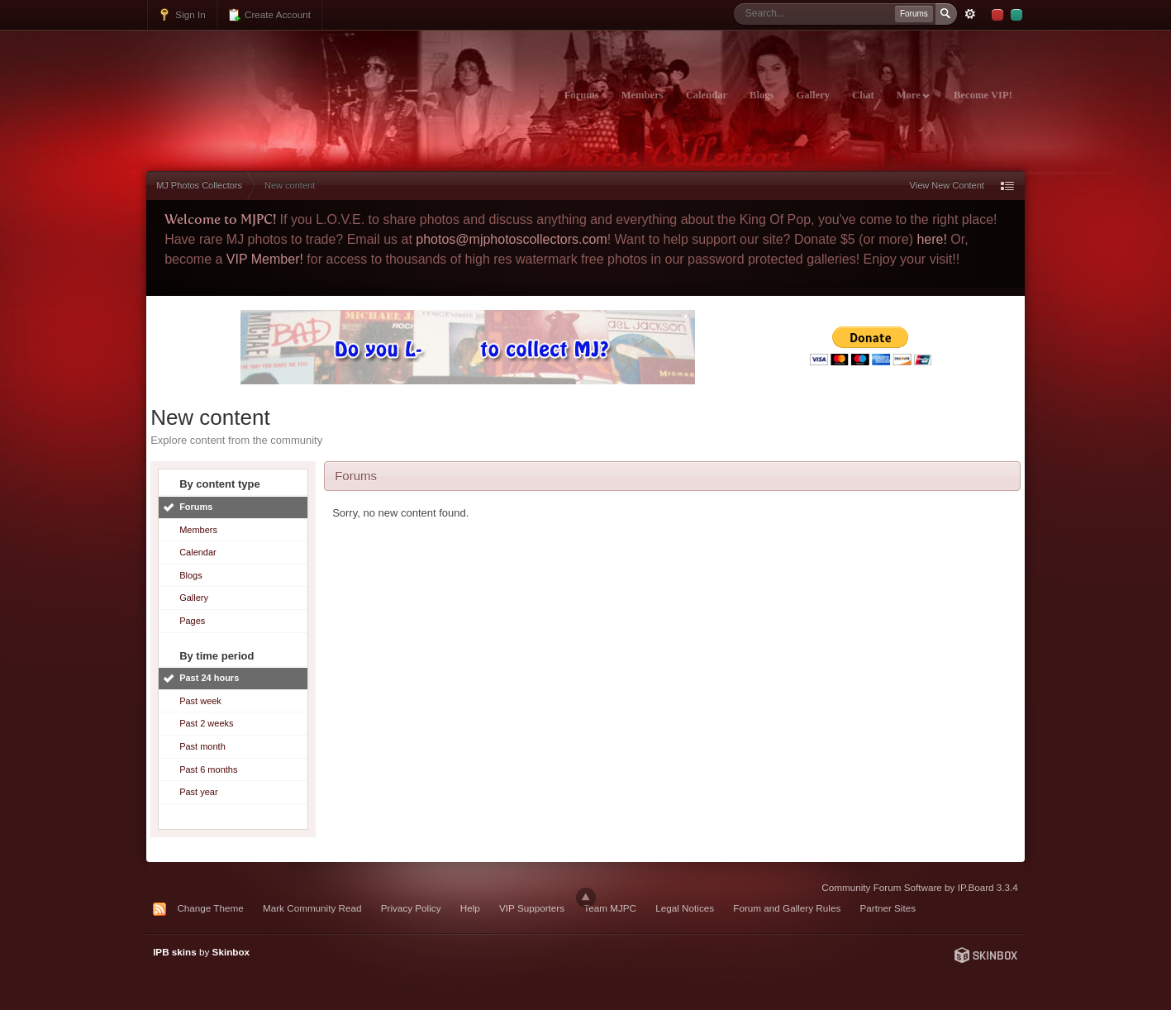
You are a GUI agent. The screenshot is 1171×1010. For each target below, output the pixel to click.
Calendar (706, 95)
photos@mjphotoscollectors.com (511, 239)
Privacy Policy (411, 908)
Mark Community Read (312, 908)
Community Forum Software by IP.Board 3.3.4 (919, 887)
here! (931, 239)
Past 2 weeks (206, 723)
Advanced (970, 14)
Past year (198, 792)
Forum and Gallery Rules (786, 908)
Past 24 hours (209, 678)
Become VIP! (983, 95)
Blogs (762, 95)
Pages (192, 621)
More (913, 95)
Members (642, 95)
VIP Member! (264, 259)
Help (470, 908)
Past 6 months (208, 769)
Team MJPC (609, 908)
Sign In (182, 14)
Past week (200, 701)
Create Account (269, 14)
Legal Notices (684, 908)
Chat (863, 95)
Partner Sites (888, 908)
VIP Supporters (531, 908)
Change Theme (210, 908)
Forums (581, 95)
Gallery (813, 95)
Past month (202, 746)
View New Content (947, 185)
